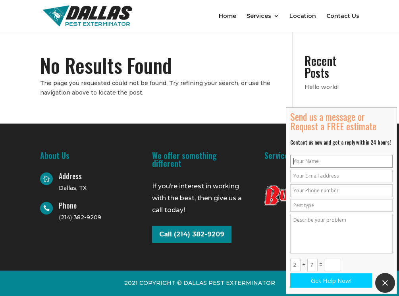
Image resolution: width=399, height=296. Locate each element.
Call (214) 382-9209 (191, 234)
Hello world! (322, 87)
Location (302, 16)
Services (259, 16)
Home (227, 16)
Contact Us (342, 16)
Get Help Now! (331, 280)
